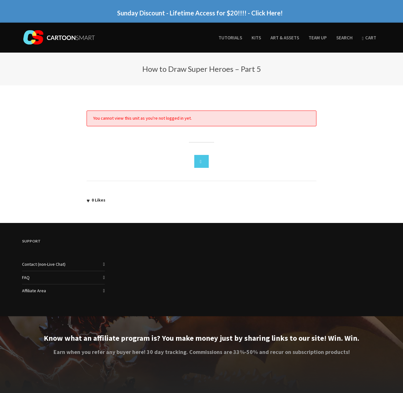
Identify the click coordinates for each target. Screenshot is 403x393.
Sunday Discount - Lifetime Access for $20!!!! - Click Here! (200, 13)
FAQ (26, 277)
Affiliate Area (34, 290)
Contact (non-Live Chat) (43, 264)
